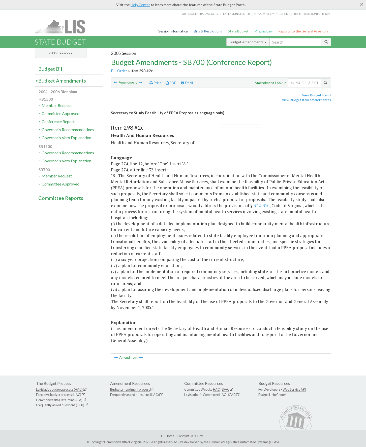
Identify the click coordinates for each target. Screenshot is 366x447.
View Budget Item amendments (306, 100)
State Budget (238, 31)
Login (326, 13)
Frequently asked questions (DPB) (60, 405)
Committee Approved (60, 113)
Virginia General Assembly (199, 13)
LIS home (284, 13)
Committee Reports (60, 198)
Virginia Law (263, 31)
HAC (216, 389)
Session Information (173, 31)
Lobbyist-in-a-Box (190, 436)
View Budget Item (316, 95)
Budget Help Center (272, 395)
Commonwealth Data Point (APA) (59, 400)
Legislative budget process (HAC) (59, 389)
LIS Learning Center (236, 13)
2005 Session (61, 53)
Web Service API (294, 389)
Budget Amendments (248, 42)
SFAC (225, 389)
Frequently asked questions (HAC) (134, 395)
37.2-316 (261, 205)
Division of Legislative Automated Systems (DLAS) (244, 442)
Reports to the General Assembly (303, 31)
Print (155, 83)
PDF (171, 83)
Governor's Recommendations (68, 129)
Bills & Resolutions (208, 31)
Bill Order (119, 70)
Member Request (57, 105)
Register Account (306, 13)
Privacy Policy (264, 13)
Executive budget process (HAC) (58, 395)
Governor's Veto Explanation (66, 137)
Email (187, 83)
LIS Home (167, 436)
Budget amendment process (130, 389)
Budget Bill (51, 69)
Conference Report (58, 121)
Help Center (140, 5)
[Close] (362, 4)
